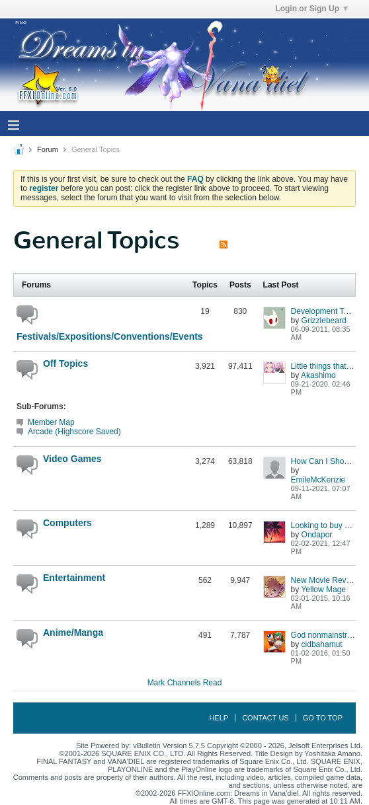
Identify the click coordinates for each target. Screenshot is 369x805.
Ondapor (317, 534)
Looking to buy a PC (326, 525)
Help (218, 718)
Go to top (323, 718)
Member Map (51, 422)
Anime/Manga (73, 632)
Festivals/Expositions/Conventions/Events (99, 336)
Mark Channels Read (184, 682)
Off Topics (65, 363)
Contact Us (265, 718)
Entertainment (74, 577)
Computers (67, 523)
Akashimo (318, 375)
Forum (47, 149)
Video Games (72, 458)
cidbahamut (322, 644)
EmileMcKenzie (318, 479)
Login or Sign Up (311, 8)
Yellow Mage (323, 589)
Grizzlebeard (324, 320)
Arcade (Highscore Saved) (74, 431)
